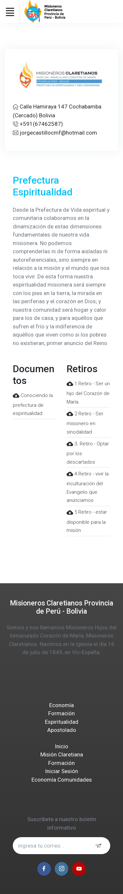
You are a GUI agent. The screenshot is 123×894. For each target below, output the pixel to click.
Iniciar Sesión (61, 771)
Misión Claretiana (61, 754)
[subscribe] (100, 846)
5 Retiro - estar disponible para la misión (87, 521)
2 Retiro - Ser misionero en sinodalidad (85, 423)
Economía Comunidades (61, 779)
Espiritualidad (61, 722)
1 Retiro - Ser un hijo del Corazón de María (88, 393)
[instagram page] (61, 868)
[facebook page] (44, 868)
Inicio (61, 746)
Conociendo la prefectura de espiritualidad (33, 404)
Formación (61, 713)
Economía (61, 705)
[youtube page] (79, 868)
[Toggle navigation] (10, 12)
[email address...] (61, 845)
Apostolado (61, 730)
